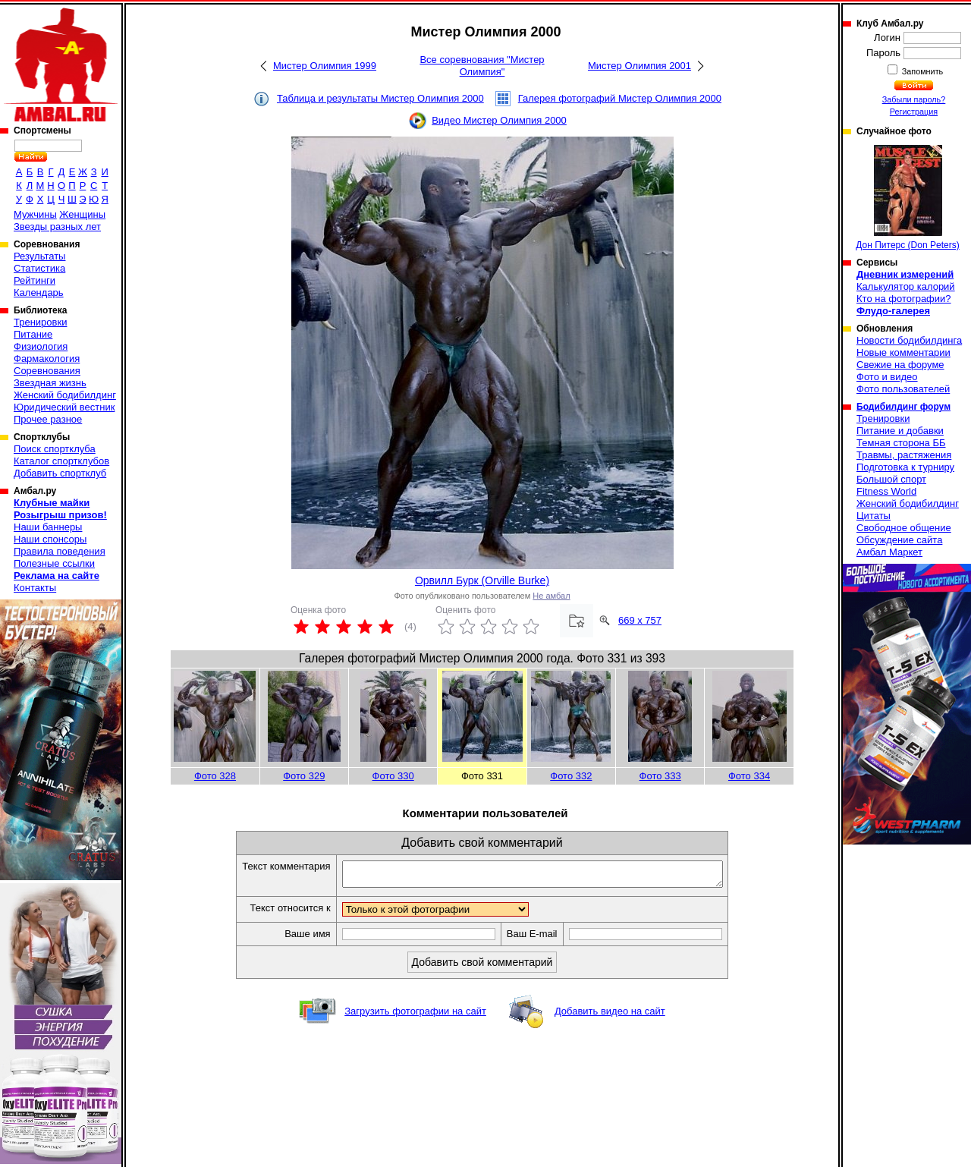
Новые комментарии (903, 352)
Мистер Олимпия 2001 (639, 65)
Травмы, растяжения (903, 455)
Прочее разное (48, 419)
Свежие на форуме (900, 364)
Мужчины (35, 214)
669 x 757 (639, 620)
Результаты (39, 256)
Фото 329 (304, 776)
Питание (33, 334)
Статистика (39, 268)
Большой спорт (891, 479)
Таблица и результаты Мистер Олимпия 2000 (380, 98)
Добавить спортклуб (60, 473)
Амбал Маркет (889, 552)
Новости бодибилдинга (909, 340)
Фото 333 (660, 776)
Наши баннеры (48, 527)
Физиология (41, 346)
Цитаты (873, 515)
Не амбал (551, 595)
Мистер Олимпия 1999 (324, 65)
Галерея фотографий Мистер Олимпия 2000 (619, 98)
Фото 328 (215, 776)
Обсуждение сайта (899, 540)
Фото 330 (393, 776)
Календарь (39, 292)
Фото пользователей (903, 389)
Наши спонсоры (50, 539)
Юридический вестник (64, 407)
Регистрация (914, 111)
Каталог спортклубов (61, 461)
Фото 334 (749, 776)
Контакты (35, 587)
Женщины (82, 214)
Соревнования (47, 370)
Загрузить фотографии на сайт (415, 1015)
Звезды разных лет (57, 226)
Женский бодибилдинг (65, 395)
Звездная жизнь (50, 382)
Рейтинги (34, 280)
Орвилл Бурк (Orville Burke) (482, 580)
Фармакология (47, 358)
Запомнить (922, 71)
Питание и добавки (900, 430)
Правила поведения (59, 551)
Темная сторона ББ (901, 442)
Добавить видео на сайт (610, 1015)
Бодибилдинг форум (903, 406)
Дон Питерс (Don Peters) (907, 197)
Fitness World (886, 491)
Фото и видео (887, 376)
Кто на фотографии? (903, 298)
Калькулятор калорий (905, 286)
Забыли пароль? (914, 99)
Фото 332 (571, 776)
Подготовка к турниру (905, 467)
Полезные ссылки (54, 563)
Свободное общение (903, 527)
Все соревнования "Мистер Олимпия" (482, 65)
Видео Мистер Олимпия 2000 (499, 120)
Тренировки (40, 322)
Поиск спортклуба (55, 449)
